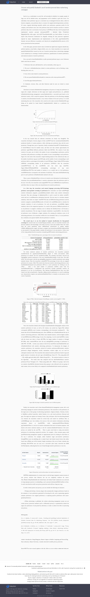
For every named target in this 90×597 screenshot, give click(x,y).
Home (23, 2)
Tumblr (43, 563)
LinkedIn (58, 563)
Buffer (52, 563)
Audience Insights (50, 591)
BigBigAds (35, 591)
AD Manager (49, 588)
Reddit (38, 563)
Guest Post (62, 588)
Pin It (62, 563)
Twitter (34, 563)
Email (48, 563)
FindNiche (35, 593)
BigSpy (31, 2)
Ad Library (48, 593)
